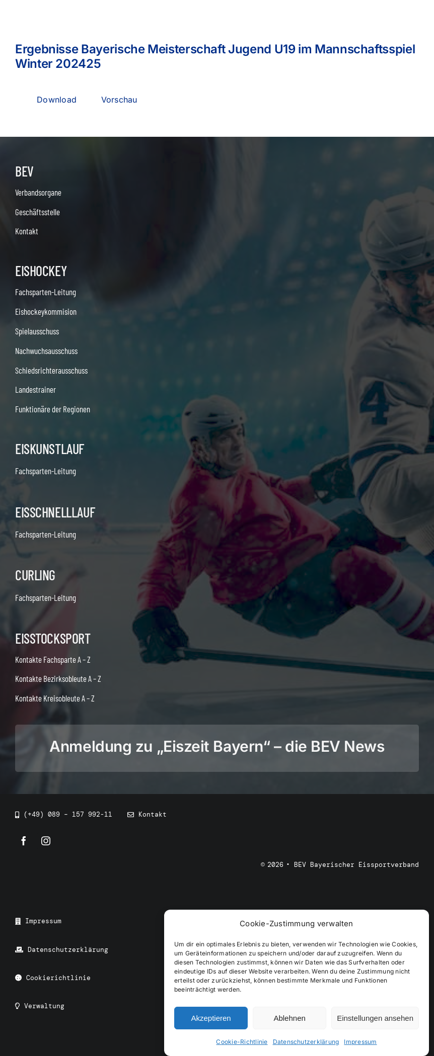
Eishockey (40, 270)
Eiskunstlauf (49, 448)
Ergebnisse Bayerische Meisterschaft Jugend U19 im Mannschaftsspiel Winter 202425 (215, 56)
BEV (24, 171)
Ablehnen (289, 1018)
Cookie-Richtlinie (241, 1042)
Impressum (360, 1042)
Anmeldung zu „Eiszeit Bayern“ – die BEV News (216, 746)
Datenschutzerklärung (306, 1042)
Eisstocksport (53, 638)
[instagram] (45, 840)
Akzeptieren (211, 1018)
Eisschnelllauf (55, 511)
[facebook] (23, 840)
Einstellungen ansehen (375, 1018)
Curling (35, 574)
